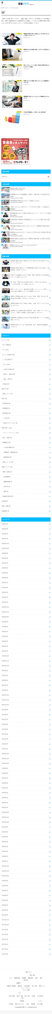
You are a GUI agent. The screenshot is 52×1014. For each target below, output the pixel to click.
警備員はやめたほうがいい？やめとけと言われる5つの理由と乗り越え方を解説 (30, 237)
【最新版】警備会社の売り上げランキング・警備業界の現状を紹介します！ (30, 230)
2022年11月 (5, 664)
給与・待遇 (7, 441)
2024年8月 (5, 581)
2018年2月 (5, 918)
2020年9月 (5, 772)
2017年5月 (5, 953)
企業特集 (6, 407)
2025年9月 (5, 557)
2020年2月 (5, 806)
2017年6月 (5, 948)
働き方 (5, 392)
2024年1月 (5, 605)
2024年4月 (5, 591)
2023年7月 (5, 635)
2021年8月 (5, 718)
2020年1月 (5, 811)
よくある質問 (7, 363)
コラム (5, 353)
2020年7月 (5, 781)
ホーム (10, 981)
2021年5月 (5, 733)
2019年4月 (5, 850)
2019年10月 (5, 825)
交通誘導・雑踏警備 (10, 456)
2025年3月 (5, 576)
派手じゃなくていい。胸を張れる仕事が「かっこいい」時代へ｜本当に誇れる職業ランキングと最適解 (25, 294)
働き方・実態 (9, 378)
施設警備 (8, 461)
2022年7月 (5, 679)
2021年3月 (5, 742)
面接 (6, 495)
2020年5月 (5, 791)
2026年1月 (5, 542)
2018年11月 (5, 874)
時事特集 (6, 417)
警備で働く (7, 431)
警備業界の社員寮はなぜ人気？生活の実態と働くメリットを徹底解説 (25, 322)
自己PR (7, 490)
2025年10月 (5, 552)
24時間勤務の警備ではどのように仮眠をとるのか (24, 204)
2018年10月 (5, 879)
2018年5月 (5, 904)
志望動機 (7, 480)
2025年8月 (5, 561)
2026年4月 (5, 527)
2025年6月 (5, 571)
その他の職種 (9, 451)
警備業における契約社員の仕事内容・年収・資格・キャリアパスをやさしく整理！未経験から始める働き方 (25, 315)
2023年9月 (5, 625)
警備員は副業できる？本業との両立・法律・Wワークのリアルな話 (25, 308)
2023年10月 (5, 620)
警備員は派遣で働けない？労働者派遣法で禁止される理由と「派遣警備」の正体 (25, 272)
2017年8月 (5, 938)
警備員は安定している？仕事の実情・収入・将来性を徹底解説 (25, 329)
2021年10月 (5, 708)
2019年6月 (5, 840)
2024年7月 (5, 586)
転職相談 (5, 514)
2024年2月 (5, 601)
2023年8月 (5, 630)
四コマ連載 (6, 348)
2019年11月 (5, 821)
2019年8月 (5, 835)
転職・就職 (6, 509)
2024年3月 (5, 596)
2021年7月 (5, 723)
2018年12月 (5, 869)
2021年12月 (5, 698)
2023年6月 (5, 640)
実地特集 (33, 1007)
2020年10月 (5, 767)
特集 (4, 402)
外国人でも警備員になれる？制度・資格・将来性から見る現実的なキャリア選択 (25, 280)
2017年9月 (5, 933)
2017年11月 (5, 923)
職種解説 (6, 446)
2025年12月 (5, 547)
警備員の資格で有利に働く (18, 192)
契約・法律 (8, 382)
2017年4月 (5, 957)
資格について (7, 397)
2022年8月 (5, 674)
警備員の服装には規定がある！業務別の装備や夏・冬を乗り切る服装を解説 (30, 243)
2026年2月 (5, 537)
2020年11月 (5, 762)
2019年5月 (5, 845)
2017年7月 (5, 943)
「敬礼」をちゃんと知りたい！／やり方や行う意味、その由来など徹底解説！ (30, 211)
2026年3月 (5, 532)
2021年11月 (5, 703)
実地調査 (6, 412)
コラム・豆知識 (8, 358)
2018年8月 (5, 889)
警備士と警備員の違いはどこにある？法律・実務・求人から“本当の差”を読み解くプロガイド (25, 301)
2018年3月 (5, 913)
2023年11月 (5, 615)
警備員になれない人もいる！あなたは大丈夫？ (24, 248)
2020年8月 (5, 777)
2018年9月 (5, 884)
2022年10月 (5, 669)
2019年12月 (5, 816)
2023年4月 (5, 649)
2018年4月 (5, 909)
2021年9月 (5, 713)
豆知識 (5, 387)
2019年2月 (5, 860)
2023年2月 (5, 654)
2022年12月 (5, 659)
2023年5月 (5, 645)
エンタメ (5, 343)
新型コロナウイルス (10, 426)
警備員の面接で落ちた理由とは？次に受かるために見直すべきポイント (25, 265)
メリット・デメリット (10, 436)
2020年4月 (5, 796)
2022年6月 (5, 684)
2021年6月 (5, 728)
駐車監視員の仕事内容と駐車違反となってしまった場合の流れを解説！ (30, 224)
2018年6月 (5, 899)
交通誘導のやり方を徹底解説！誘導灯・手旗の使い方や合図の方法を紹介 (30, 199)
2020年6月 (5, 786)
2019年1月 (5, 865)
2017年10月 (5, 928)
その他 (7, 421)
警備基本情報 (7, 500)
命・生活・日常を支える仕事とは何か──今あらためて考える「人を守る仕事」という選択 (24, 287)
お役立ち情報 (9, 373)
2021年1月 (5, 752)
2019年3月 (5, 855)
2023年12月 (5, 610)
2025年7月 (5, 566)
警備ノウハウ (7, 470)
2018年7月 (5, 894)
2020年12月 (5, 757)
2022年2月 (5, 693)
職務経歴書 (8, 485)
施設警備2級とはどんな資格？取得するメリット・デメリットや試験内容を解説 (30, 218)
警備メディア (25, 1010)
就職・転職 (7, 475)
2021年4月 (5, 737)
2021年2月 (5, 747)
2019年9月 (5, 830)
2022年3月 (5, 689)
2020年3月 (5, 801)
